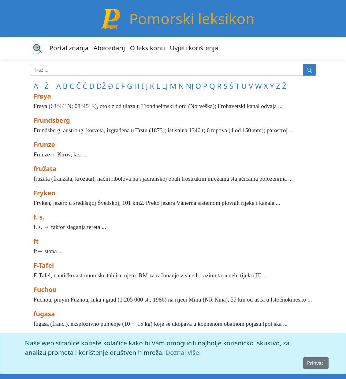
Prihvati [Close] (316, 363)
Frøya (42, 96)
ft (36, 241)
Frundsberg (52, 120)
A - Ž (41, 86)
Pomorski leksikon (192, 18)
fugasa (44, 314)
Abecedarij (109, 47)
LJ (165, 86)
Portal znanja (69, 47)
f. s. (39, 217)
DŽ (101, 86)
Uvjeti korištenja (194, 47)
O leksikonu (147, 47)
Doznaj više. (183, 352)
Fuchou (45, 289)
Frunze (44, 144)
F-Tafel (44, 265)
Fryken (44, 193)
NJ (189, 86)
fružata (45, 168)
